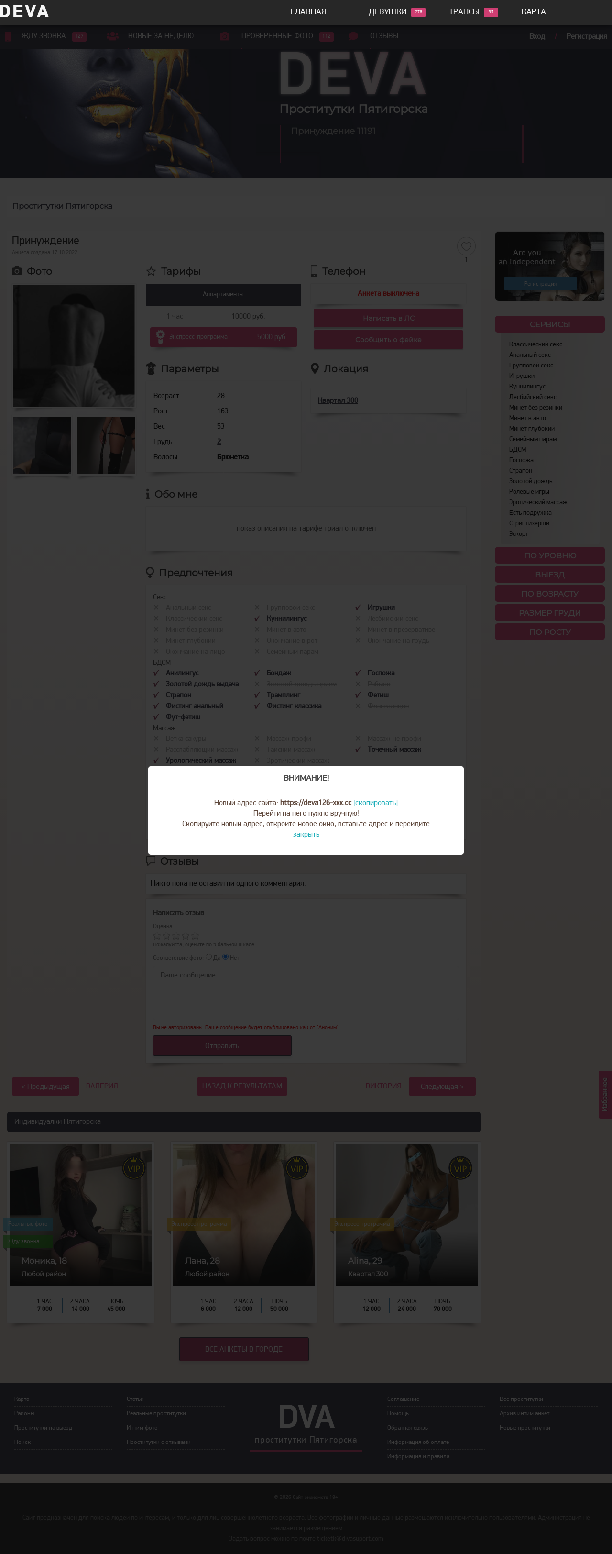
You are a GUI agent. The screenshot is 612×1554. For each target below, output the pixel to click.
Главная (309, 12)
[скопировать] (375, 803)
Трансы (464, 12)
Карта (534, 12)
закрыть (306, 835)
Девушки (388, 12)
